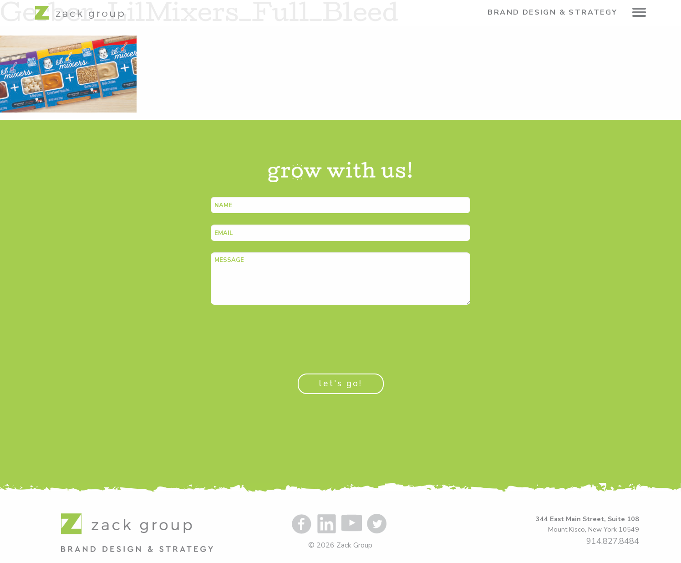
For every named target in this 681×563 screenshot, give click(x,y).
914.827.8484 (612, 541)
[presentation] (280, 334)
